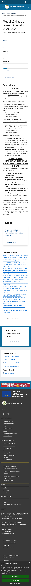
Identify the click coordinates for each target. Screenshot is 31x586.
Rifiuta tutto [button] (15, 580)
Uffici (4, 426)
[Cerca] (28, 7)
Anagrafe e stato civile (9, 443)
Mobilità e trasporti (8, 459)
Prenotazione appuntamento (10, 540)
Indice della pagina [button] (10, 66)
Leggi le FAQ (6, 545)
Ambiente (6, 473)
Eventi (5, 502)
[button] (15, 583)
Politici (5, 431)
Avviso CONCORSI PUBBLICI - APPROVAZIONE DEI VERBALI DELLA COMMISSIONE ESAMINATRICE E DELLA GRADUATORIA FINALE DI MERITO (15, 289)
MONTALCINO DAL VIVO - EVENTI (12, 505)
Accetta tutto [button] (15, 576)
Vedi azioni (6, 40)
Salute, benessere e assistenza (11, 476)
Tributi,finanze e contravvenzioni (11, 471)
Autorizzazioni (7, 478)
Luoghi (5, 500)
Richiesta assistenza (8, 548)
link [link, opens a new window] (6, 573)
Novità (8, 13)
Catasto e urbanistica (8, 455)
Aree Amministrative (8, 424)
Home (3, 13)
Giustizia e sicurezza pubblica (11, 469)
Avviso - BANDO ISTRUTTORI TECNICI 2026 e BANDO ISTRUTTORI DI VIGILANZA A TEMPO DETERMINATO (14, 264)
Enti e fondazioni (7, 428)
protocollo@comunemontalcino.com (16, 524)
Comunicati (6, 490)
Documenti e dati (7, 436)
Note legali (6, 560)
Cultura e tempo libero (9, 446)
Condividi (6, 37)
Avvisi (14, 13)
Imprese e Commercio (9, 451)
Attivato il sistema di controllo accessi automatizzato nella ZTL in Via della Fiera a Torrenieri (14, 307)
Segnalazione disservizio (9, 543)
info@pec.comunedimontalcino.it (12, 522)
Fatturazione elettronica (7, 533)
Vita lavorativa (7, 448)
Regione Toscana (6, 2)
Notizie (5, 488)
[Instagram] (7, 414)
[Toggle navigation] (3, 7)
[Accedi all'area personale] (25, 2)
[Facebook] (3, 414)
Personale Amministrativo (10, 433)
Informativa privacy (8, 558)
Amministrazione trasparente (11, 555)
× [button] (29, 562)
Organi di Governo (8, 421)
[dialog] (15, 573)
